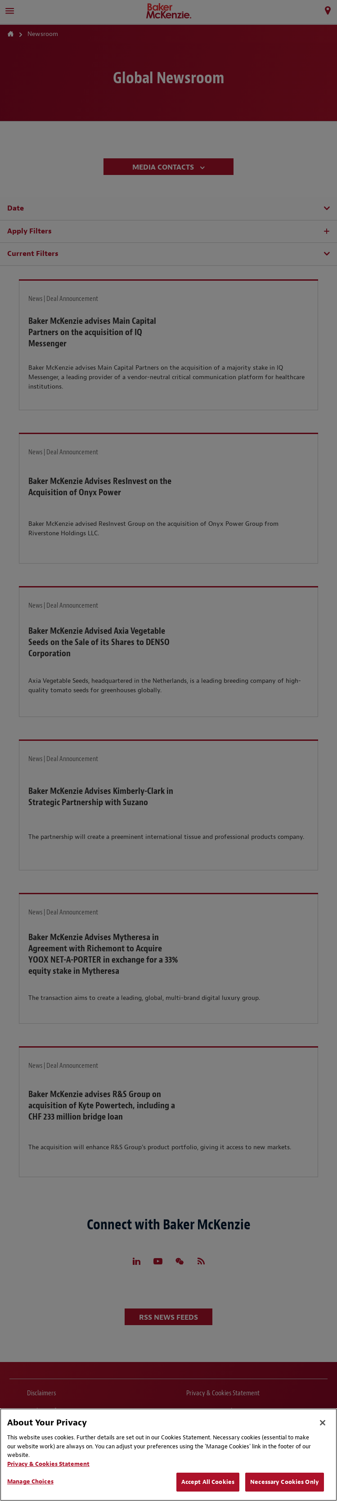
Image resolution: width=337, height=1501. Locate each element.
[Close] (323, 1423)
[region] (168, 1454)
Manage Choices (30, 1481)
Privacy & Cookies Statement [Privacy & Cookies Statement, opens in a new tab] (48, 1464)
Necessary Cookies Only (284, 1482)
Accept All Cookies (207, 1482)
